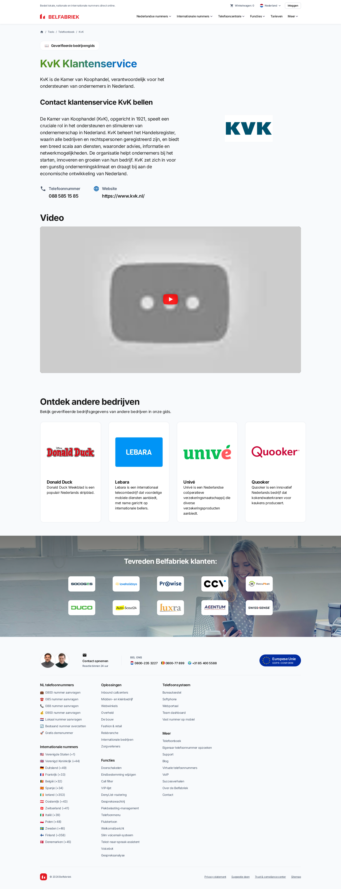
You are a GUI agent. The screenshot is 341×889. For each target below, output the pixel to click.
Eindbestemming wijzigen (118, 774)
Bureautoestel (171, 692)
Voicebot (107, 848)
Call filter (107, 781)
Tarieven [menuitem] (276, 16)
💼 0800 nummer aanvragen (60, 692)
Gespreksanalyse (113, 855)
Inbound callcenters (114, 692)
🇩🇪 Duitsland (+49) (53, 768)
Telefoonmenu (110, 815)
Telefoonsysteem (176, 685)
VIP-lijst (106, 788)
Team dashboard (174, 712)
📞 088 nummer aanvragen (59, 706)
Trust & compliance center (270, 876)
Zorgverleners (110, 746)
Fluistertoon (109, 821)
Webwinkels (109, 706)
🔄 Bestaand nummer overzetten (63, 726)
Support (168, 754)
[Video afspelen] (170, 299)
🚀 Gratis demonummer (56, 733)
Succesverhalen (173, 781)
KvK (81, 31)
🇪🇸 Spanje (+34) (51, 788)
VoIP (165, 774)
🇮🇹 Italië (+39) (50, 815)
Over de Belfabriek (175, 788)
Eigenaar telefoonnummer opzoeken (187, 747)
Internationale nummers (59, 747)
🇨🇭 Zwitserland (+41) (54, 808)
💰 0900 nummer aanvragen (60, 712)
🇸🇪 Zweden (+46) (52, 828)
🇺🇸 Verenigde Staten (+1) (57, 754)
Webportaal (170, 706)
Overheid (107, 712)
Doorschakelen (111, 768)
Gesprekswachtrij (113, 801)
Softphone (169, 699)
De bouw (107, 719)
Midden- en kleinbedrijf (117, 699)
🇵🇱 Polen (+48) (50, 821)
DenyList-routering (114, 794)
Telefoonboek (66, 31)
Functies (108, 760)
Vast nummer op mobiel (178, 719)
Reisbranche (109, 733)
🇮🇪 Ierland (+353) (52, 794)
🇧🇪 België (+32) (51, 781)
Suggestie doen (240, 876)
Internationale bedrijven (117, 739)
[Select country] (270, 5)
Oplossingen (111, 685)
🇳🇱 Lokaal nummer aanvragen (61, 719)
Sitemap (296, 876)
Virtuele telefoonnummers (179, 768)
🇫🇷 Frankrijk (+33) (52, 774)
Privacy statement (215, 876)
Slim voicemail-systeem (117, 835)
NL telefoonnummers (57, 685)
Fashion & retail (111, 726)
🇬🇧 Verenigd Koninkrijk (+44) (60, 761)
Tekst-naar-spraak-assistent (120, 842)
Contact (167, 794)
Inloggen (293, 5)
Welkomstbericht (112, 828)
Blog (165, 761)
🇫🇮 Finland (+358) (52, 835)
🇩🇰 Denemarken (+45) (55, 842)
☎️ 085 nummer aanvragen (59, 699)
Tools (51, 31)
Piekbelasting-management (120, 808)
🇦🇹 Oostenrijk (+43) (54, 801)
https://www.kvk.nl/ (123, 196)
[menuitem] (154, 16)
